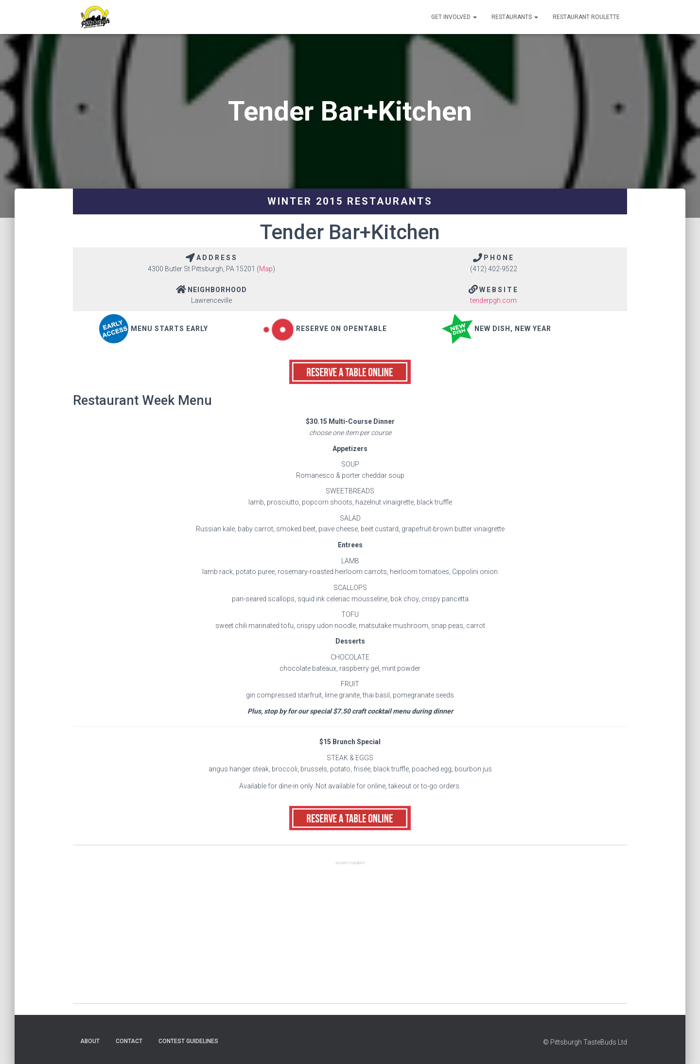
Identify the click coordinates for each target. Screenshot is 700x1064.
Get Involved (454, 17)
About (90, 1041)
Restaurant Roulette (586, 17)
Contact (129, 1041)
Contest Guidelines (188, 1041)
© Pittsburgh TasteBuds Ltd (585, 1042)
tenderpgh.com (493, 300)
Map (266, 269)
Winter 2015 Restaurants (350, 201)
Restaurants (514, 17)
